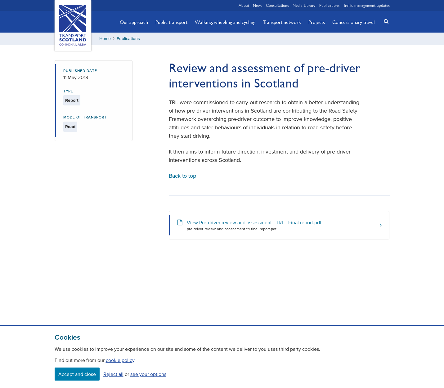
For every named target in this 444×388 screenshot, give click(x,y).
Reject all (113, 374)
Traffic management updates (366, 5)
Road (70, 126)
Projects (316, 22)
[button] (384, 21)
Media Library (304, 5)
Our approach (134, 22)
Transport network (282, 22)
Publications (329, 5)
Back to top (182, 176)
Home (105, 38)
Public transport (171, 22)
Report (71, 100)
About (244, 5)
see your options (148, 374)
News (257, 5)
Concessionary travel (353, 22)
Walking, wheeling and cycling (225, 22)
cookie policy (120, 360)
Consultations (277, 5)
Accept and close (77, 374)
